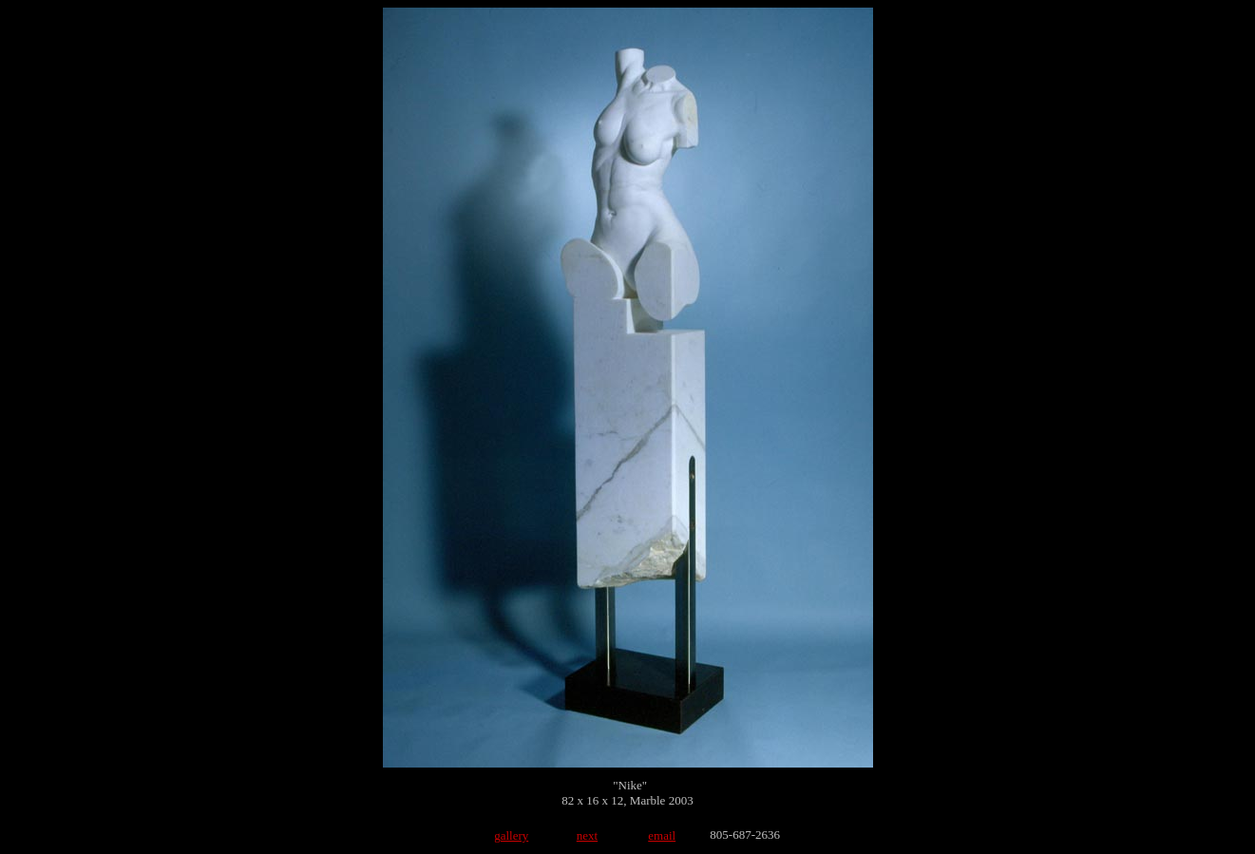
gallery (511, 835)
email (661, 835)
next (587, 835)
